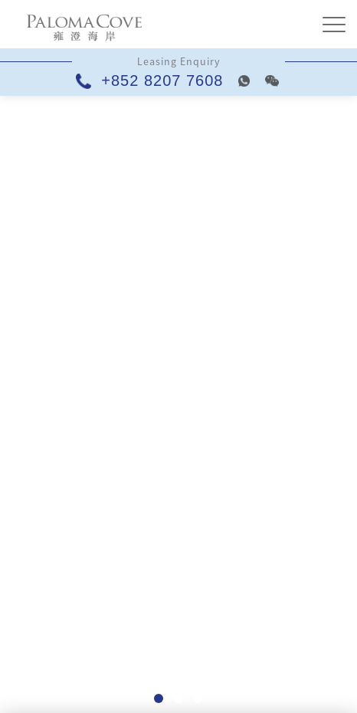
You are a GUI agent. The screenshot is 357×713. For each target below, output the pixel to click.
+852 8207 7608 (152, 80)
